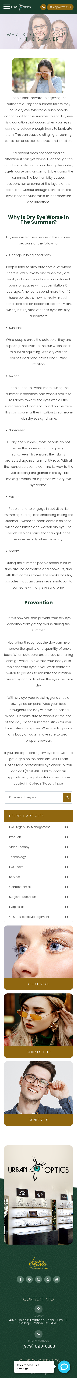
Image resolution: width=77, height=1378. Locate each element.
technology (17, 857)
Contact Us (38, 1120)
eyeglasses (16, 907)
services (14, 877)
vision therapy (19, 847)
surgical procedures (22, 897)
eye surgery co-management (29, 827)
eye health (16, 867)
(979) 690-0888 (38, 1346)
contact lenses (20, 887)
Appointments (60, 7)
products (15, 837)
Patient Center (38, 1052)
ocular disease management (29, 917)
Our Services (38, 984)
